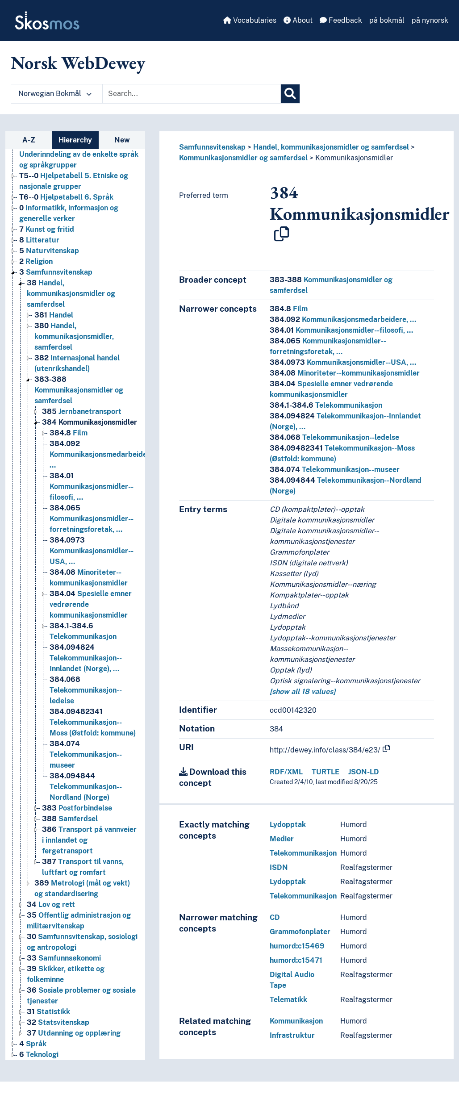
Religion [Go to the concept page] (36, 261)
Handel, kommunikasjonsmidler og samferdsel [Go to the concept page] (71, 294)
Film (289, 309)
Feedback (341, 20)
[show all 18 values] (302, 691)
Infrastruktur (292, 1035)
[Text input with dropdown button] (191, 94)
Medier (282, 839)
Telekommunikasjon (326, 405)
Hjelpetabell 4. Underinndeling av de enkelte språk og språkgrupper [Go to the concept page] (78, 154)
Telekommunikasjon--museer (335, 469)
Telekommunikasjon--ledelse (334, 437)
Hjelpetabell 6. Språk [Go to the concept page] (66, 197)
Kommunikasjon (296, 1021)
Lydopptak (288, 824)
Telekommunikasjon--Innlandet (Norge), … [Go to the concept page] (86, 658)
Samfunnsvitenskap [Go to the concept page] (55, 272)
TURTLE (325, 772)
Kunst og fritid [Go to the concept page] (46, 229)
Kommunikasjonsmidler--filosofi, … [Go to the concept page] (92, 486)
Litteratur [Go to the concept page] (39, 240)
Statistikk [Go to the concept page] (48, 1011)
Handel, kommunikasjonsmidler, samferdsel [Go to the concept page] (74, 336)
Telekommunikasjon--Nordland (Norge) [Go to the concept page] (86, 787)
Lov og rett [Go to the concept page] (51, 904)
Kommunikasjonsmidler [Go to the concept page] (89, 422)
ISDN (279, 867)
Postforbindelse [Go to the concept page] (77, 808)
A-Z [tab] (28, 140)
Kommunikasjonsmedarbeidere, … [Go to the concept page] (103, 454)
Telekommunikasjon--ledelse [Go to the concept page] (86, 690)
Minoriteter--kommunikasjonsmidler (345, 373)
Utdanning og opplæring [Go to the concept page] (74, 1033)
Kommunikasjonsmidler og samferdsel (243, 158)
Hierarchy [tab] (75, 140)
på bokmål (387, 20)
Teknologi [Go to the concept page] (38, 1054)
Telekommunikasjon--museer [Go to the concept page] (86, 754)
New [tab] (122, 140)
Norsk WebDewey (78, 62)
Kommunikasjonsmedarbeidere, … (343, 319)
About (298, 20)
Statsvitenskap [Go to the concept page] (58, 1022)
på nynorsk (430, 20)
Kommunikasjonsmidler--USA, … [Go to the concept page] (92, 551)
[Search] (290, 94)
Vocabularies (249, 20)
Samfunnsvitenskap (212, 147)
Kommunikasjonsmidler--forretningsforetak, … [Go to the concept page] (92, 519)
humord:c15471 (296, 960)
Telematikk (288, 999)
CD (275, 917)
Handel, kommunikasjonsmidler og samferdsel (331, 147)
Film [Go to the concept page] (69, 433)
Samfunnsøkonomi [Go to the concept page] (64, 958)
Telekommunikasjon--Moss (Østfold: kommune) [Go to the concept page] (93, 722)
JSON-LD (363, 772)
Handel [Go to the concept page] (53, 315)
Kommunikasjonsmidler (354, 158)
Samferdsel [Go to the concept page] (70, 819)
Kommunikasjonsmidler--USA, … (343, 362)
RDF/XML (286, 772)
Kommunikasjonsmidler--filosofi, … (341, 330)
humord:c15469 (297, 946)
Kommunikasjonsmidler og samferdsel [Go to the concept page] (78, 390)
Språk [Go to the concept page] (32, 1044)
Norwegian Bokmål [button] (55, 93)
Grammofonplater (300, 932)
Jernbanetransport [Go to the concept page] (81, 411)
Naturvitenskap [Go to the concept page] (49, 251)
